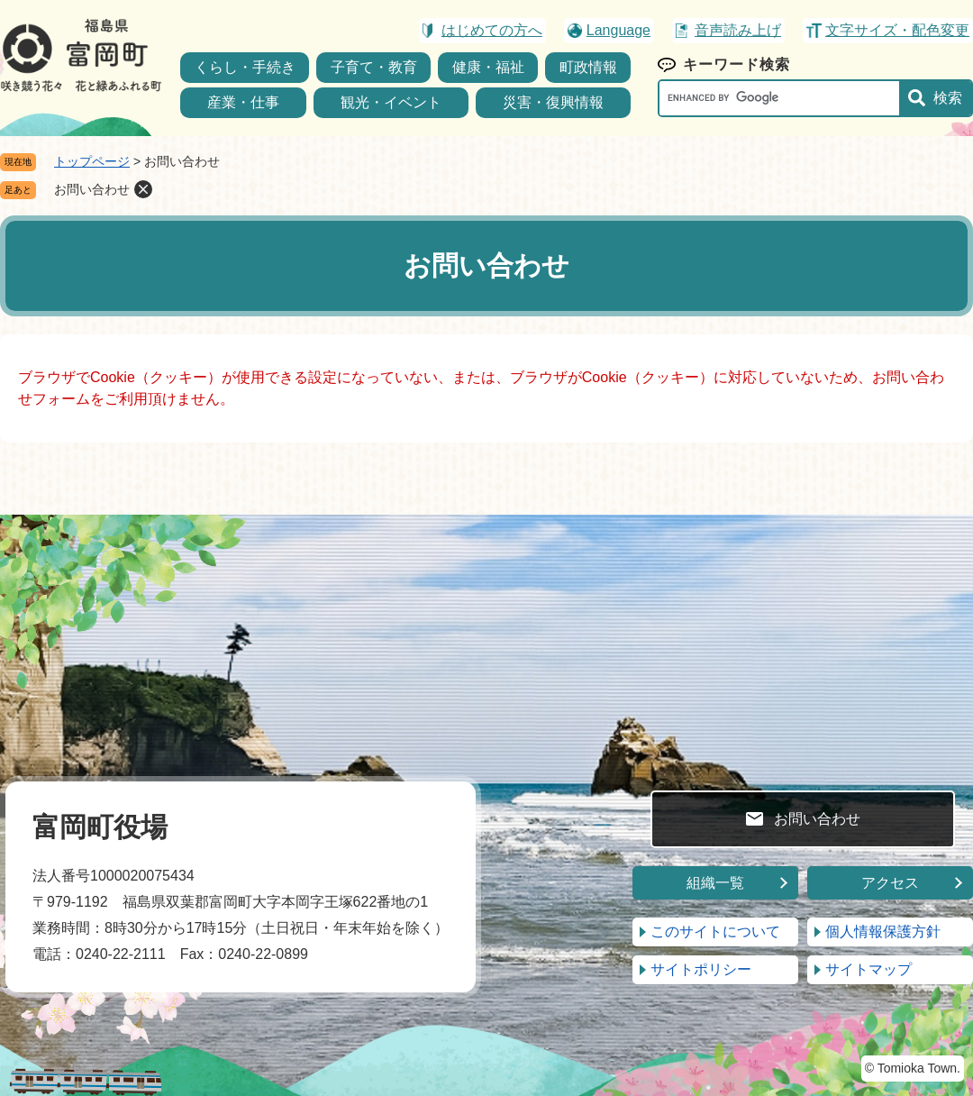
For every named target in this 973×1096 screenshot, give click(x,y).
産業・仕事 (243, 102)
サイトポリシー (700, 969)
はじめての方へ (491, 30)
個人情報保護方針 (883, 931)
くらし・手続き (245, 67)
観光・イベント (391, 102)
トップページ (92, 161)
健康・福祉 (488, 67)
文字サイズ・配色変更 (897, 30)
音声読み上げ (738, 30)
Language (618, 30)
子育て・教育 (374, 67)
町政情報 (588, 67)
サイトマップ (868, 969)
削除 (143, 189)
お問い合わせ (92, 189)
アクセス (890, 882)
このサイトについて (715, 931)
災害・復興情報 (553, 102)
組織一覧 (715, 882)
